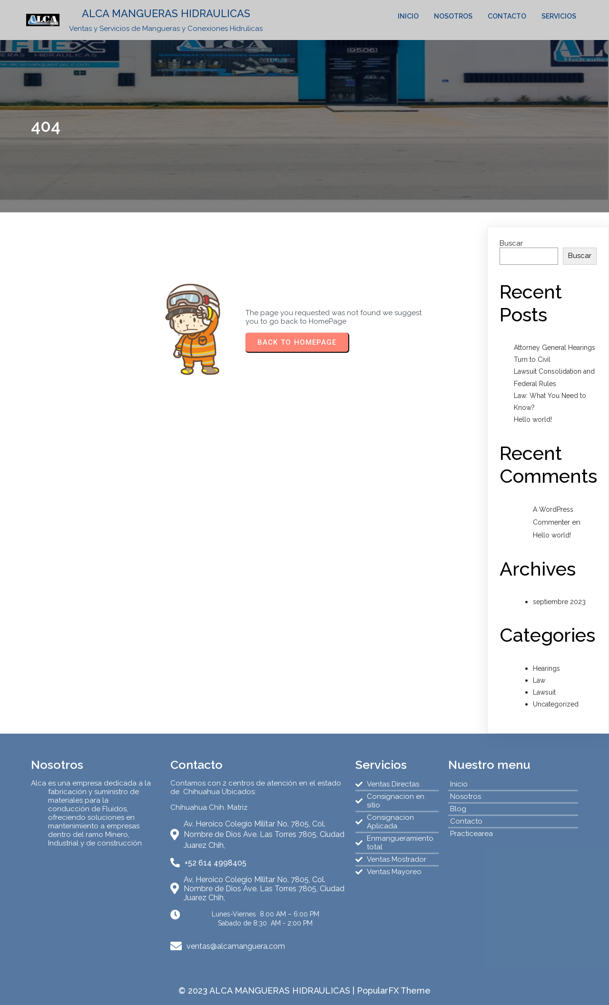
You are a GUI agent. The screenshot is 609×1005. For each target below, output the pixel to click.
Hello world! (533, 419)
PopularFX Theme (394, 990)
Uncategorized (556, 704)
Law (539, 680)
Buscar (511, 243)
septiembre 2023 (559, 602)
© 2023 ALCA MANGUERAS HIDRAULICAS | (267, 990)
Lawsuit (544, 692)
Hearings (546, 668)
